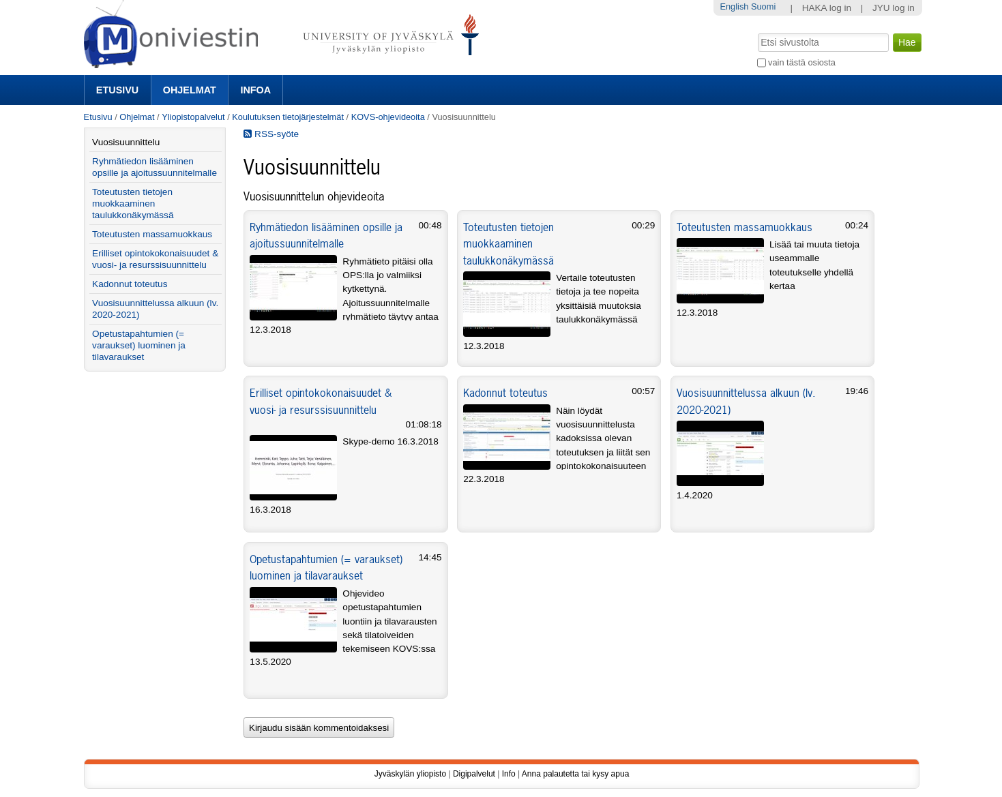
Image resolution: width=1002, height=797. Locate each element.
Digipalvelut (474, 774)
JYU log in (893, 8)
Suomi (763, 6)
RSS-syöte (271, 134)
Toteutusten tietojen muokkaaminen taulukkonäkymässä (508, 244)
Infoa (255, 90)
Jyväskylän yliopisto (410, 774)
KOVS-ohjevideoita (388, 117)
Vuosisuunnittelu (126, 142)
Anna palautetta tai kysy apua (575, 774)
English (734, 6)
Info (509, 774)
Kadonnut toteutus (505, 392)
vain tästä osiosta (802, 62)
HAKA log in (827, 8)
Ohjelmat (189, 90)
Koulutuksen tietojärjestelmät (288, 117)
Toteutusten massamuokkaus (744, 227)
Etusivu (117, 90)
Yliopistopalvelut (193, 117)
